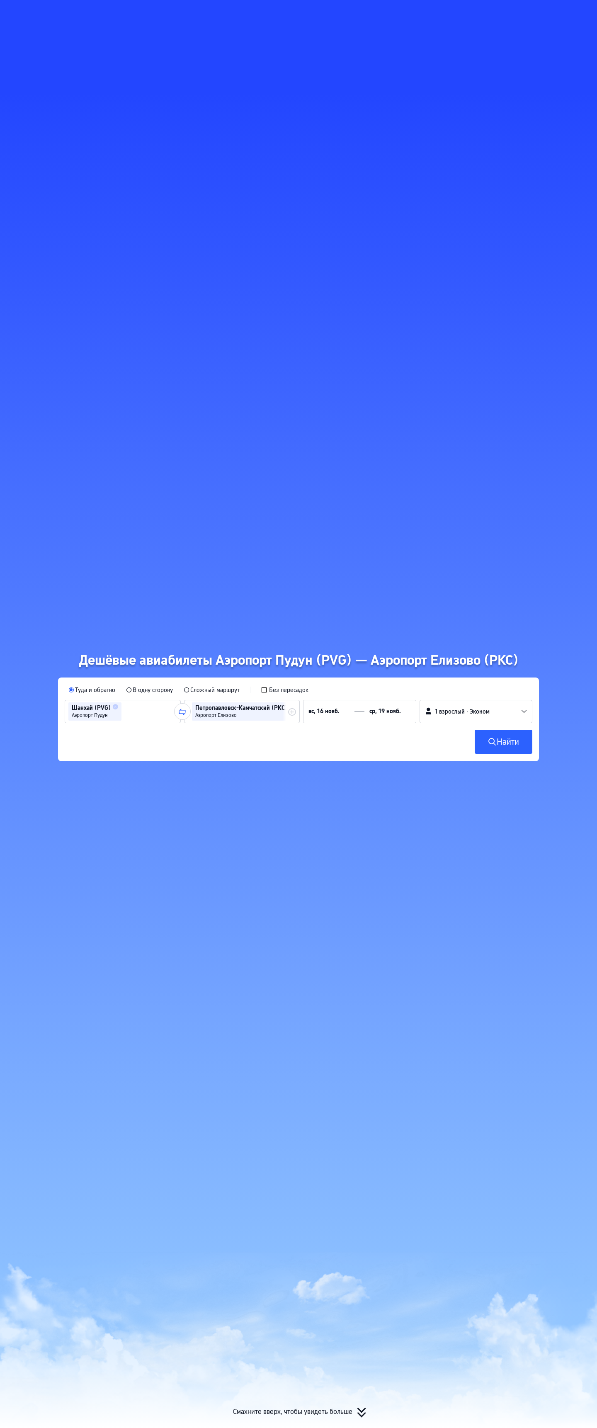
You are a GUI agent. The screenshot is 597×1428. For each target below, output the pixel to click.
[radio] (92, 690)
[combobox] (126, 711)
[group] (123, 711)
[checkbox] (284, 690)
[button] (508, 14)
